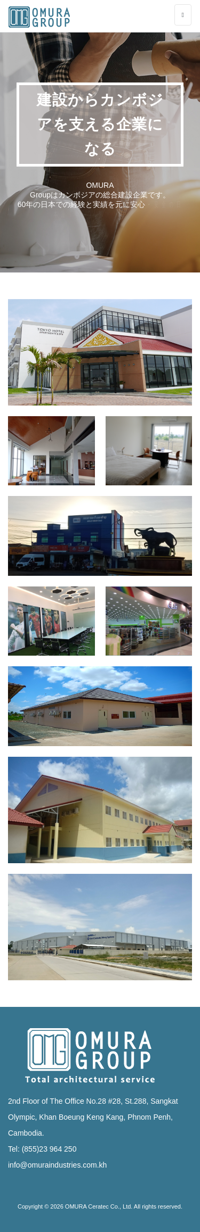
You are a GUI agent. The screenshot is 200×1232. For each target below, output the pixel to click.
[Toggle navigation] (182, 15)
